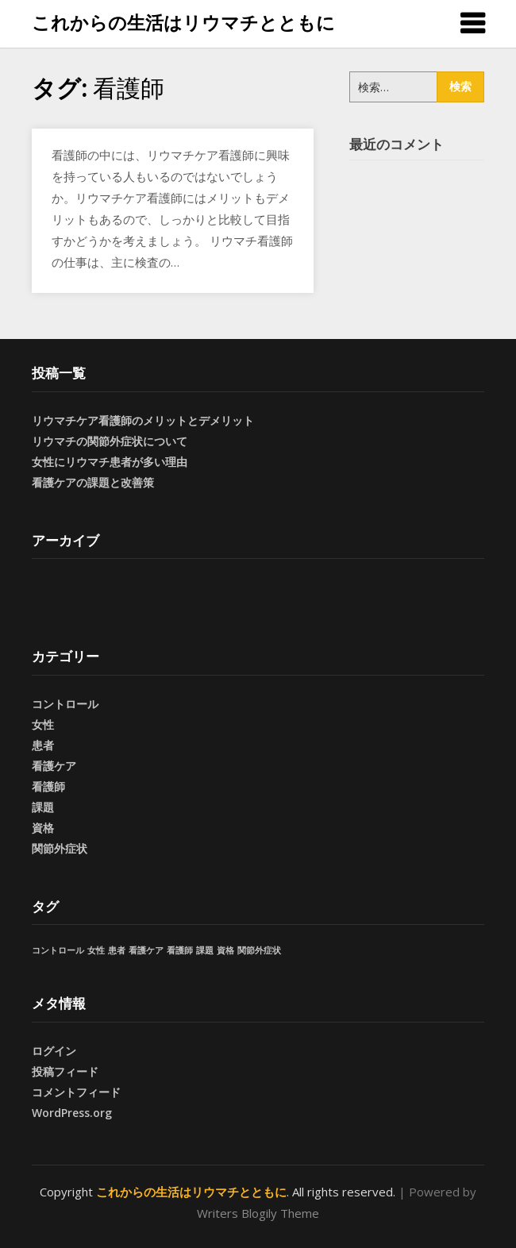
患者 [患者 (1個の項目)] (116, 950)
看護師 (48, 786)
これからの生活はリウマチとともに (183, 22)
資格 (43, 827)
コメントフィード (76, 1092)
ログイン (54, 1050)
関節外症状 (59, 848)
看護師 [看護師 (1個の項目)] (180, 950)
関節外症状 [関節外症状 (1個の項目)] (259, 950)
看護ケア (54, 765)
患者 (43, 745)
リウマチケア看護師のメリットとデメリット (143, 420)
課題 (43, 807)
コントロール (65, 703)
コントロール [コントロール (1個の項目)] (58, 950)
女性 (43, 724)
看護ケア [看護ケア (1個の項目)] (146, 950)
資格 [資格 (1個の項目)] (225, 950)
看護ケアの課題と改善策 (93, 482)
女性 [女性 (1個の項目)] (96, 950)
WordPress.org (72, 1112)
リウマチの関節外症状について (109, 441)
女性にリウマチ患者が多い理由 (109, 461)
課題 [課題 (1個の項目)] (205, 950)
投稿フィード (65, 1071)
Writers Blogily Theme (258, 1213)
